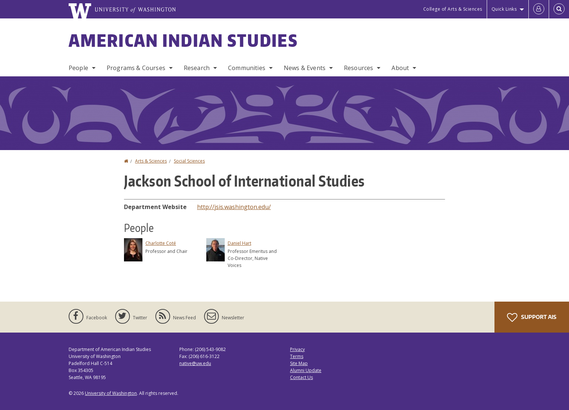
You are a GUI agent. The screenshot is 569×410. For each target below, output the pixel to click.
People (78, 68)
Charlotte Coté (160, 243)
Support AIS (531, 317)
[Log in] (539, 9)
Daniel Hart (239, 243)
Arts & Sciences (151, 161)
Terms (296, 356)
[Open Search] (559, 9)
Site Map (299, 363)
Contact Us (301, 377)
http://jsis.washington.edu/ (234, 207)
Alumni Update (305, 370)
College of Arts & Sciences (452, 9)
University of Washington (111, 393)
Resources (358, 68)
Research (197, 68)
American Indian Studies (183, 40)
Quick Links (504, 9)
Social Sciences (189, 161)
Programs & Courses (136, 68)
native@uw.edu (195, 363)
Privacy (297, 349)
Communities (246, 68)
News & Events (304, 68)
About (400, 68)
